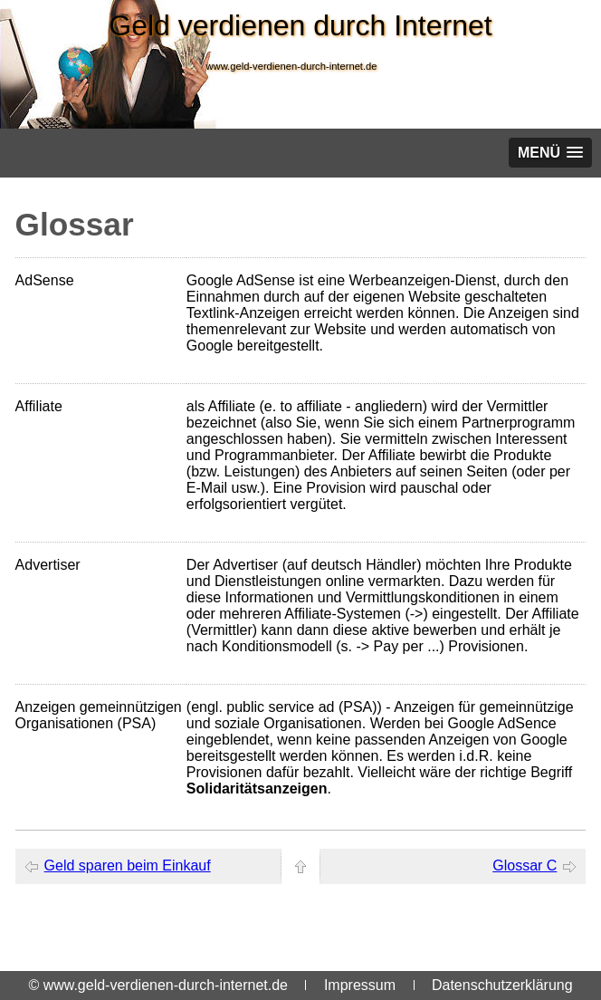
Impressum (360, 985)
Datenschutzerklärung (502, 985)
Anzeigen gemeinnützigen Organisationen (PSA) (98, 715)
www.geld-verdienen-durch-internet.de (291, 66)
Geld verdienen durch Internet (300, 25)
